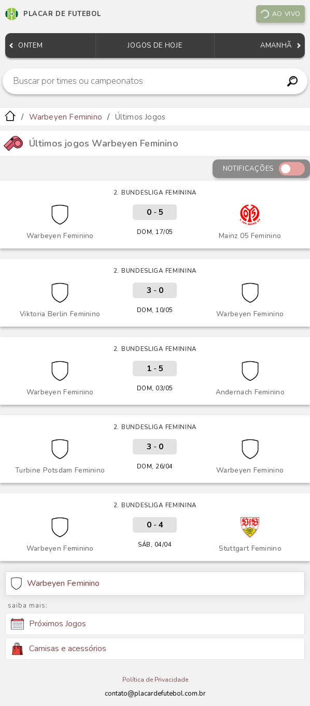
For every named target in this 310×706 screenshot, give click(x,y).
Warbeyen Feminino (65, 117)
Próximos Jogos (48, 624)
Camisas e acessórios (58, 648)
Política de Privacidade (155, 679)
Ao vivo (280, 14)
